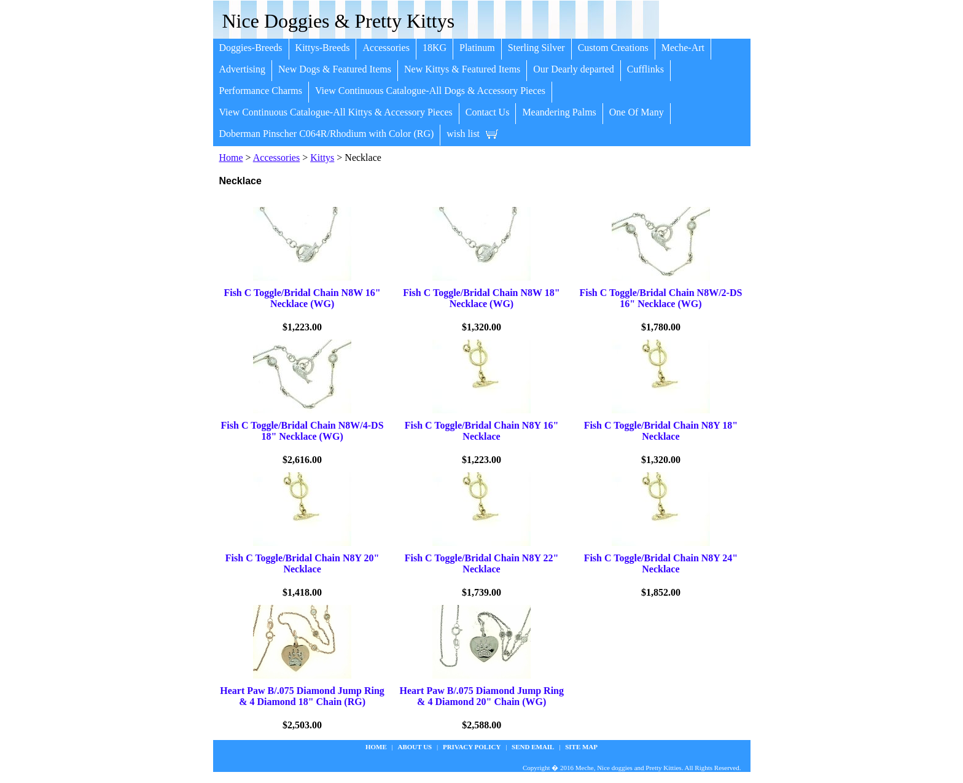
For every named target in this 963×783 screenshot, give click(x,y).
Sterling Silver (536, 47)
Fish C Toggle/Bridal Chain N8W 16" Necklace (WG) (302, 298)
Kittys (322, 157)
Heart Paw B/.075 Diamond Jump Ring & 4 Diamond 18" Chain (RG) (302, 696)
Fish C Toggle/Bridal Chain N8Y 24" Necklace (661, 563)
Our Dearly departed (573, 69)
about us (415, 746)
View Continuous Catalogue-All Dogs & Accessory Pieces (430, 90)
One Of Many (636, 112)
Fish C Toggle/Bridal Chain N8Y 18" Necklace (661, 431)
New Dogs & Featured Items (334, 69)
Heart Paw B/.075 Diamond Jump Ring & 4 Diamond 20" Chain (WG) (481, 696)
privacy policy (472, 746)
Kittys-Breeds (322, 47)
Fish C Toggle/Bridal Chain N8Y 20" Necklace (302, 563)
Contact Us (488, 112)
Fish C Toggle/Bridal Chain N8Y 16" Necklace (482, 431)
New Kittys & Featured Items (462, 69)
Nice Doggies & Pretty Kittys (338, 21)
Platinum (477, 47)
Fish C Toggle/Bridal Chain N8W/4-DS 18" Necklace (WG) (302, 431)
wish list (463, 133)
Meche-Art (682, 47)
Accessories (385, 47)
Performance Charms (261, 90)
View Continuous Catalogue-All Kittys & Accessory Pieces (336, 112)
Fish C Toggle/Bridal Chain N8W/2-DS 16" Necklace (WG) (660, 298)
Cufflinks (645, 69)
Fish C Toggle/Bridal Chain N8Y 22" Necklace (482, 563)
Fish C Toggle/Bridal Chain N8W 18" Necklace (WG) (481, 298)
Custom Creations (613, 47)
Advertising (242, 69)
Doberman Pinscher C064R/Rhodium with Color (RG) (326, 133)
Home (231, 157)
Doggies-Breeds (251, 47)
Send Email (533, 746)
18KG (434, 47)
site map (581, 746)
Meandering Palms (559, 112)
